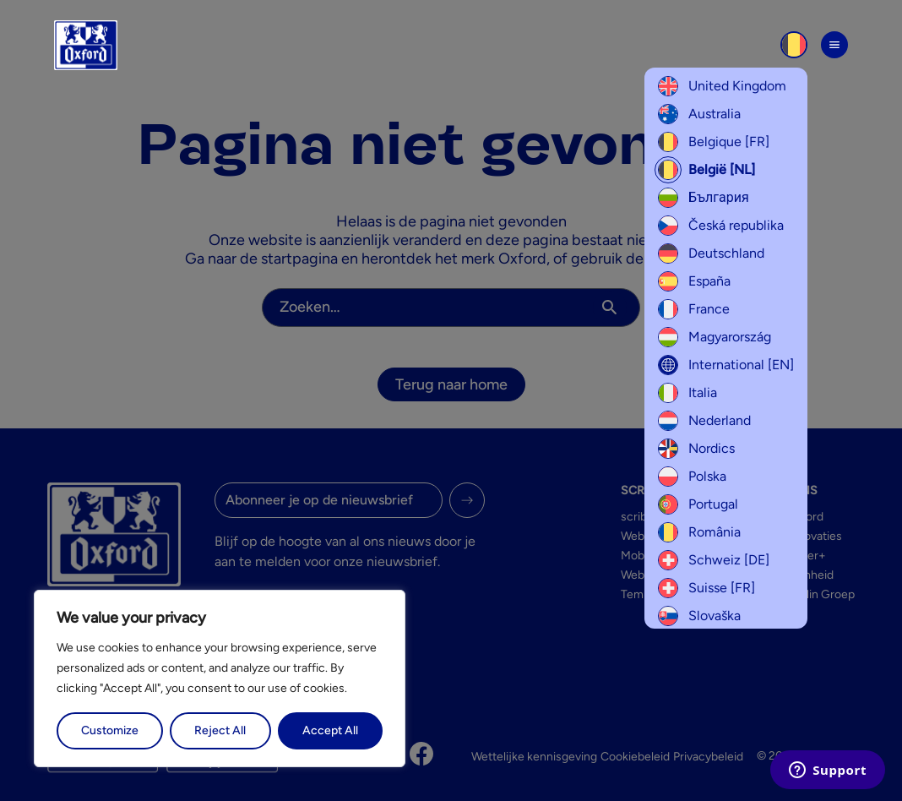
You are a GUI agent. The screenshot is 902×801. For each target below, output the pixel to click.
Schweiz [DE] (713, 560)
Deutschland (711, 253)
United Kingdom (722, 86)
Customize (110, 730)
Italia (687, 393)
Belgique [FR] (713, 142)
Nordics (696, 449)
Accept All (330, 730)
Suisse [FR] (706, 588)
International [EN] (726, 365)
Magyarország (714, 337)
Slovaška (699, 616)
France (694, 309)
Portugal (698, 504)
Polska (692, 476)
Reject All (220, 730)
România (699, 532)
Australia (699, 114)
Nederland (704, 421)
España (694, 281)
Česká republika (721, 225)
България (703, 198)
